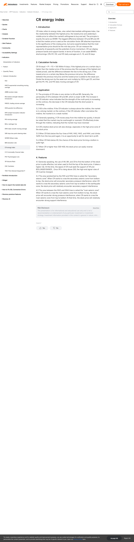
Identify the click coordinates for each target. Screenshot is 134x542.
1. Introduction (112, 22)
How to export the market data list (14, 185)
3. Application (112, 28)
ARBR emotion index (11, 92)
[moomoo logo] (10, 4)
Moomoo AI (6, 199)
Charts (4, 29)
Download (109, 4)
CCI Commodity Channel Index (14, 152)
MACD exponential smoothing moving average (16, 86)
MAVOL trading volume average (15, 103)
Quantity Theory (8, 71)
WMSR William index (11, 138)
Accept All (114, 538)
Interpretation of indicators (11, 62)
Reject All (127, 538)
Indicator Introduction (33, 12)
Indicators (22, 12)
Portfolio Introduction (9, 175)
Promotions (65, 4)
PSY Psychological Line (12, 157)
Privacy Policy (78, 539)
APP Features (13, 12)
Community (6, 48)
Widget (4, 180)
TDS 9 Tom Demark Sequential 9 (15, 171)
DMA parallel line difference (13, 108)
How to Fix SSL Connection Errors (14, 189)
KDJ (6, 81)
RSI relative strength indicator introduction (14, 98)
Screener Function (8, 39)
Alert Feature (6, 43)
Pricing (55, 4)
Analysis (5, 34)
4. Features (111, 30)
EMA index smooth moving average (16, 129)
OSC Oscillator (9, 166)
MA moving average (11, 119)
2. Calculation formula (115, 25)
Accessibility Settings (9, 53)
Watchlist (5, 20)
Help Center (4, 12)
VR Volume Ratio (10, 161)
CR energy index (10, 147)
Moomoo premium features (11, 194)
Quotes (4, 24)
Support (84, 4)
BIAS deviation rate (11, 143)
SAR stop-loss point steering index (15, 133)
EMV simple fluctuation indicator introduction (15, 114)
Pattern (5, 67)
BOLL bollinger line (11, 124)
